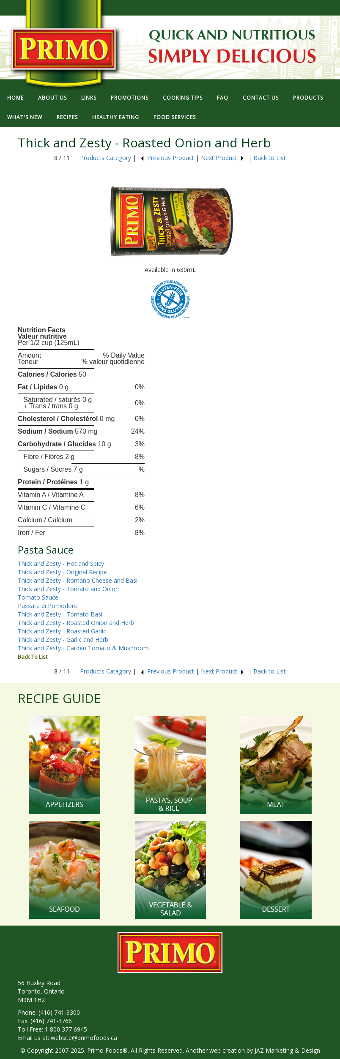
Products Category (105, 158)
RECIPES (67, 117)
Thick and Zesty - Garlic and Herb (63, 639)
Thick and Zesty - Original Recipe (62, 572)
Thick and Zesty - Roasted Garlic (62, 631)
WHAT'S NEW (24, 117)
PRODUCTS (308, 97)
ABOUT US (52, 97)
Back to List (269, 158)
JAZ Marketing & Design (287, 1050)
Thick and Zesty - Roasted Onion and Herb (76, 623)
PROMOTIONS (129, 97)
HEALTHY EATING (115, 117)
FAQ (222, 97)
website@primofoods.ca (84, 1038)
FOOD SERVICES (175, 117)
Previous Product (167, 158)
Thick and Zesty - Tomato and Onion (68, 589)
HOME (15, 97)
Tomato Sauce (38, 597)
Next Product (222, 158)
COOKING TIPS (183, 97)
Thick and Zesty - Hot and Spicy (61, 563)
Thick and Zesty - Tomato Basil (61, 614)
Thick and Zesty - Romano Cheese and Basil (78, 580)
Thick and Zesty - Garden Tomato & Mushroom (83, 648)
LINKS (88, 97)
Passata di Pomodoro (48, 606)
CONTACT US (261, 97)
